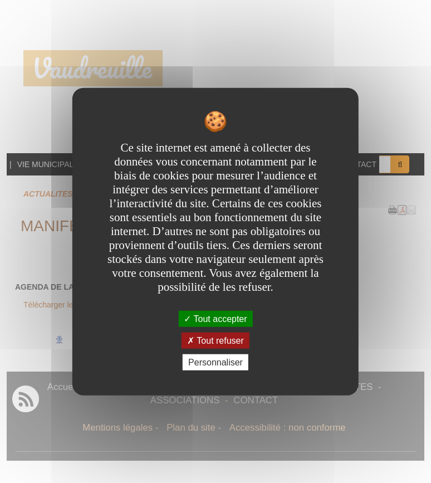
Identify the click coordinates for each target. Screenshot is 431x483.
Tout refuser (215, 340)
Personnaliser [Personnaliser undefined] (215, 362)
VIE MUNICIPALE (48, 164)
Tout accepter (215, 318)
